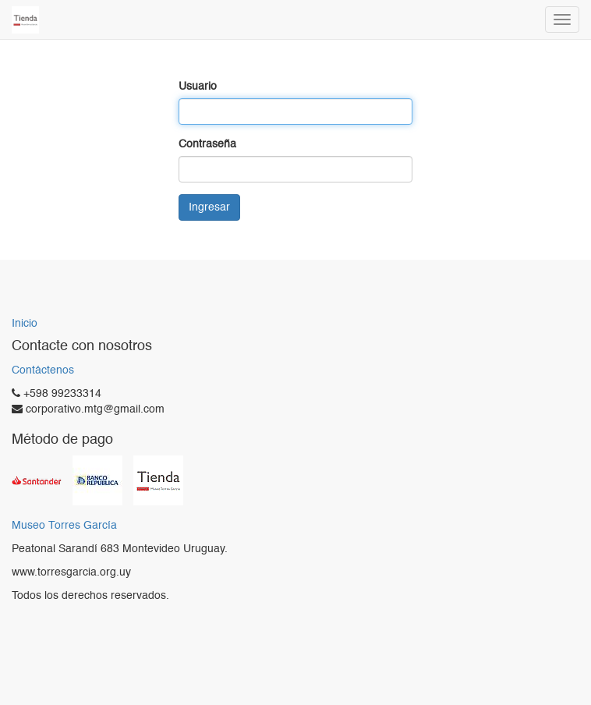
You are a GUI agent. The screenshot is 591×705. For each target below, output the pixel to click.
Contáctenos (43, 370)
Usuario (198, 86)
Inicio (24, 323)
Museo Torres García (64, 526)
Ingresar (209, 207)
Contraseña (207, 144)
